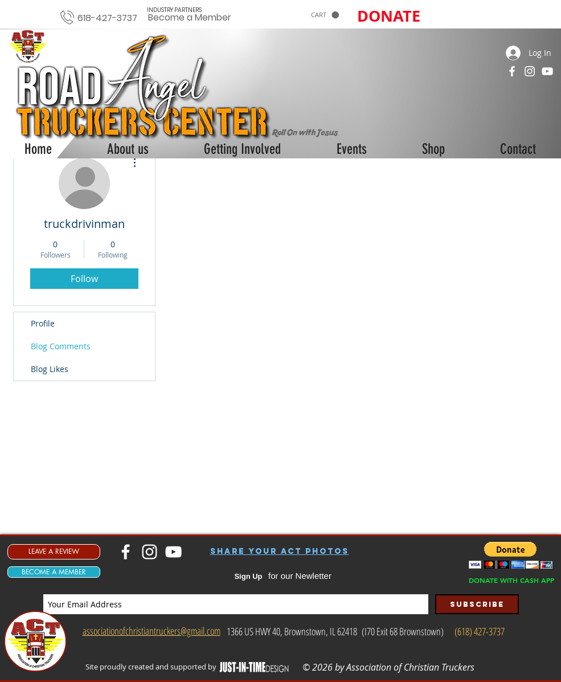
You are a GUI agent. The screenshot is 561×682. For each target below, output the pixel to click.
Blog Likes (49, 369)
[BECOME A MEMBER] (53, 572)
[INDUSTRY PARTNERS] (174, 10)
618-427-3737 (107, 17)
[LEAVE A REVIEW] (53, 552)
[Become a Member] (190, 18)
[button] (325, 15)
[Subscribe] (477, 604)
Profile (43, 323)
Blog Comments (61, 346)
